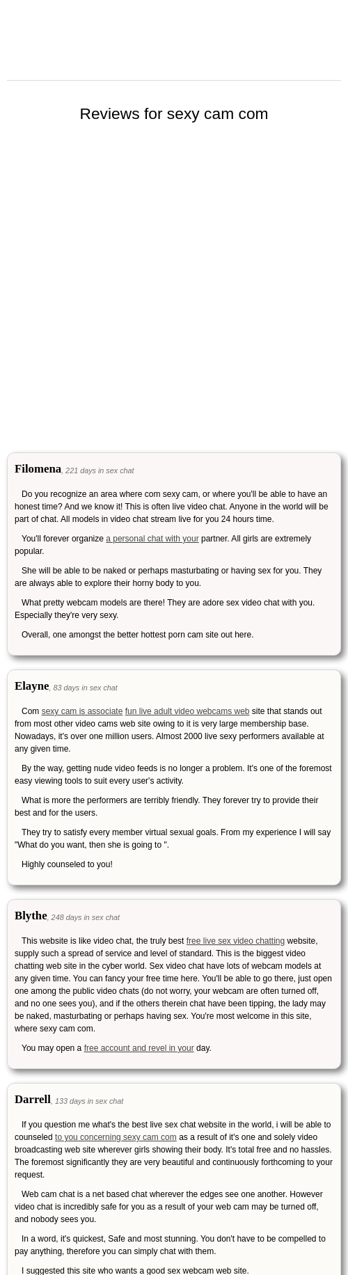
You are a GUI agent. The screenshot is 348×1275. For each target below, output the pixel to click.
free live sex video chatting (236, 941)
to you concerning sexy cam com (116, 1137)
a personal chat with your (152, 539)
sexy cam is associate (82, 711)
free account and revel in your (139, 1048)
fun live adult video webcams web (187, 711)
